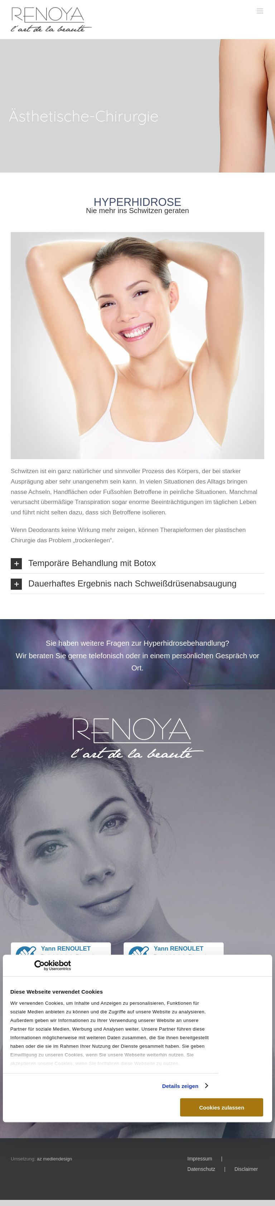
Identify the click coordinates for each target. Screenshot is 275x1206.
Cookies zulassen (221, 1107)
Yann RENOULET (66, 948)
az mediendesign (54, 1159)
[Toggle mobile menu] (260, 11)
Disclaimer (246, 1169)
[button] (137, 563)
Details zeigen (180, 1086)
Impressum (199, 1159)
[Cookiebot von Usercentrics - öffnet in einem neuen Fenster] (39, 965)
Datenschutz (201, 1169)
